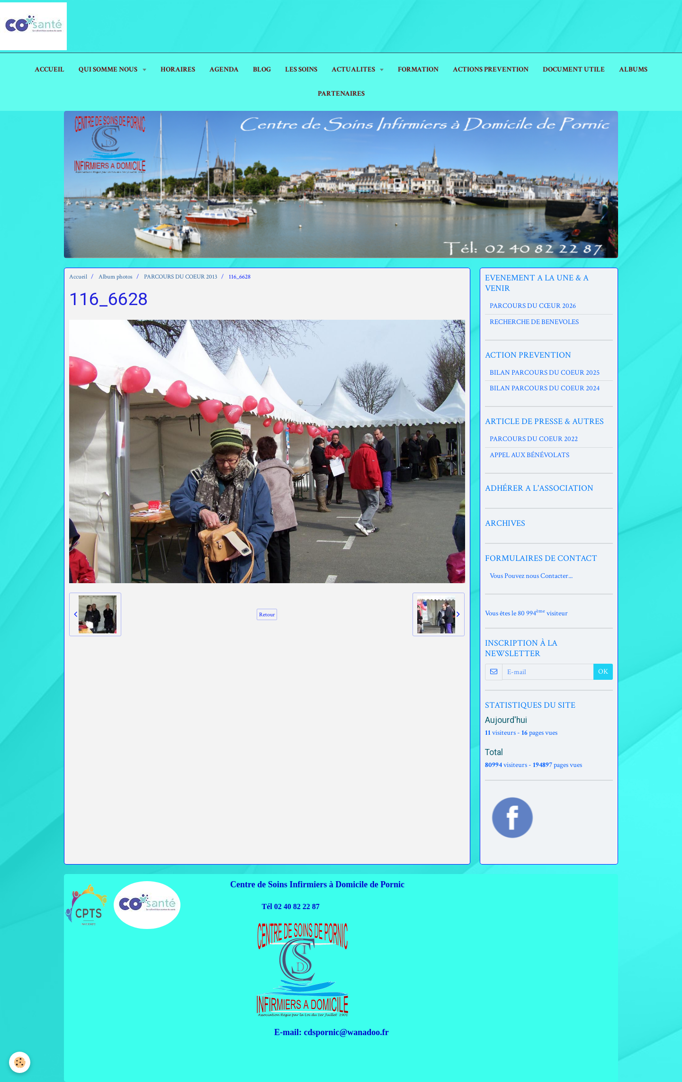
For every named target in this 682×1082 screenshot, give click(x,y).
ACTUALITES (354, 69)
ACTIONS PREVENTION (491, 69)
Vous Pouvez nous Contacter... (531, 575)
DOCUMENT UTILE (574, 69)
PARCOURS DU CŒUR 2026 (533, 305)
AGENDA (224, 69)
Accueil (78, 277)
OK (603, 671)
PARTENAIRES (341, 93)
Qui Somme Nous (109, 69)
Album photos (116, 277)
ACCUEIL (49, 69)
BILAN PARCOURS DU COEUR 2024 (545, 388)
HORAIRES (178, 69)
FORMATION (418, 69)
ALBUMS (633, 69)
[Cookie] (20, 1062)
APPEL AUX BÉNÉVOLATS (529, 455)
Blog (262, 69)
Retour (267, 614)
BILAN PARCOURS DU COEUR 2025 (545, 372)
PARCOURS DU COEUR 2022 (534, 438)
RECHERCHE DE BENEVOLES (534, 321)
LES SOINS (301, 69)
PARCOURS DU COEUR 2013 (180, 277)
